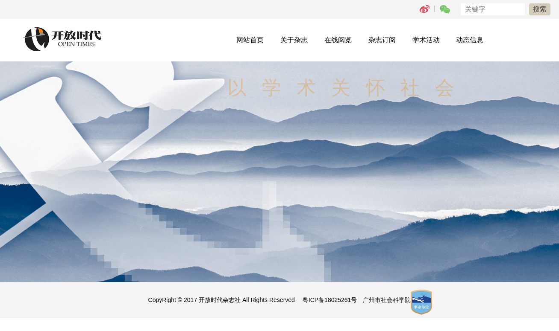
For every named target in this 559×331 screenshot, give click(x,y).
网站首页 (250, 40)
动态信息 (469, 40)
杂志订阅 (382, 40)
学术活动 (426, 40)
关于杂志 (294, 40)
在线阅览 (338, 40)
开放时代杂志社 (220, 299)
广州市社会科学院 (387, 299)
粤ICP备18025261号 (330, 299)
